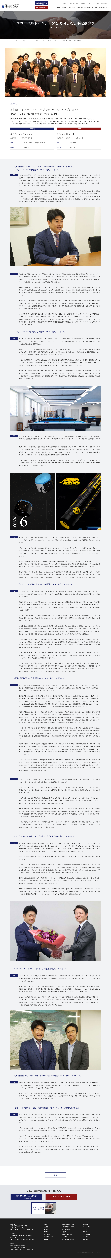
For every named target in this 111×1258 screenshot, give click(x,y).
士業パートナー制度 (73, 3)
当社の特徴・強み (48, 1237)
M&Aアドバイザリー (74, 7)
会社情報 (64, 7)
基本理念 (46, 1232)
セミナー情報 (96, 3)
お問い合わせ (86, 1239)
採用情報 (83, 3)
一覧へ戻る (55, 1175)
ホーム (58, 7)
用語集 (65, 1237)
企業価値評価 (66, 1229)
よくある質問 (104, 3)
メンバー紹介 (47, 1234)
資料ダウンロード (88, 1232)
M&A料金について (103, 7)
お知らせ (65, 3)
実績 (96, 7)
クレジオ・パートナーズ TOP (12, 41)
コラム (88, 3)
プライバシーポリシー (89, 1237)
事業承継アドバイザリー (87, 7)
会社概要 (46, 1229)
